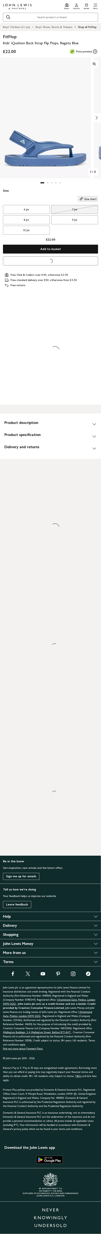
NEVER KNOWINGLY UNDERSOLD (51, 1217)
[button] (95, 6)
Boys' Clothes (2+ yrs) (16, 27)
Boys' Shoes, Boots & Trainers (53, 27)
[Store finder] (66, 6)
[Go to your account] (76, 6)
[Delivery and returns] (50, 448)
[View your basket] (86, 6)
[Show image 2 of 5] (96, 117)
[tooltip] (95, 51)
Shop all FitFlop (87, 27)
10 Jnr (26, 230)
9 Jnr (74, 220)
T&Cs (78, 1076)
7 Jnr (64, 210)
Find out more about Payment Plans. (23, 1048)
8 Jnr (26, 220)
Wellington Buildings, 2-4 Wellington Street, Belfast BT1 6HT (37, 1032)
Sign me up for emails (21, 876)
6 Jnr (26, 209)
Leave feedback (17, 904)
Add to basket (50, 249)
